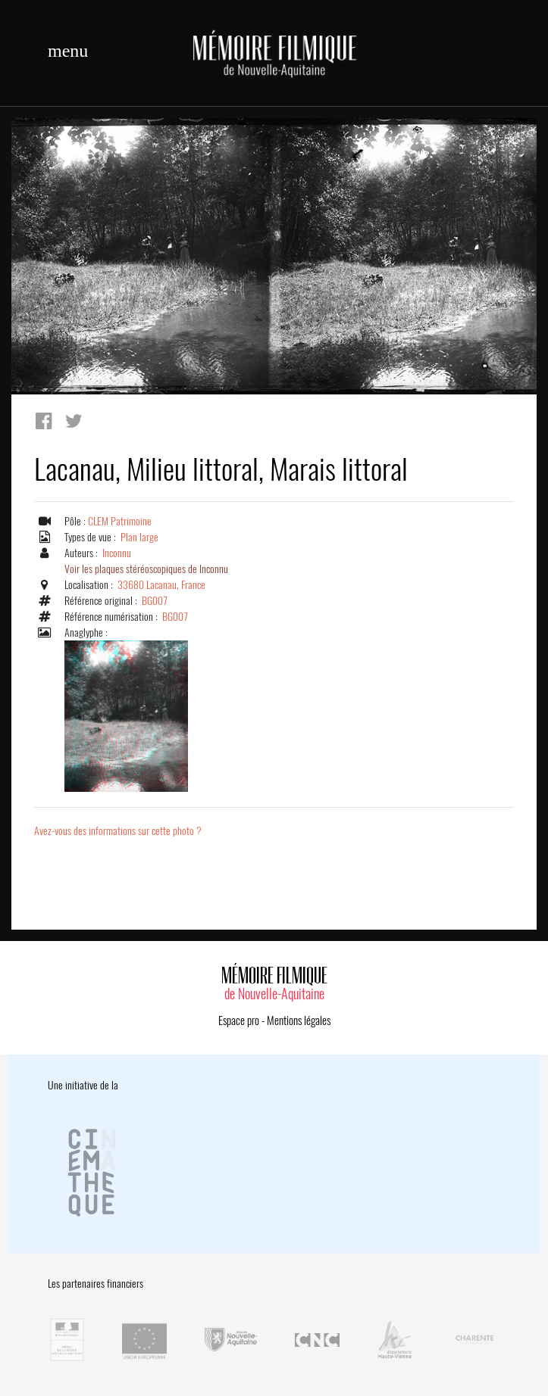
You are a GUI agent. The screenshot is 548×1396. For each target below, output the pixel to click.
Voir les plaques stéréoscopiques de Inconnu (146, 569)
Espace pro (238, 1020)
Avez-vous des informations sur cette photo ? (118, 831)
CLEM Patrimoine (120, 521)
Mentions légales (298, 1020)
